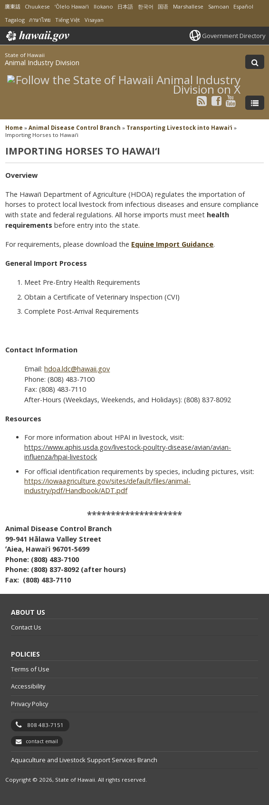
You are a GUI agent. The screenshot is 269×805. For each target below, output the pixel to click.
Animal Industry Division (42, 62)
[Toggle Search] (254, 62)
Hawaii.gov (36, 36)
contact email (42, 741)
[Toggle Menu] (254, 103)
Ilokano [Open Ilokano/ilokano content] (103, 6)
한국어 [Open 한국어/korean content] (146, 6)
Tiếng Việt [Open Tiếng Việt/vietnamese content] (67, 19)
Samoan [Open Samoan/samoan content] (218, 6)
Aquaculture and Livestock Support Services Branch (84, 760)
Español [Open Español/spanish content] (243, 6)
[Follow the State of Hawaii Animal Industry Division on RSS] (202, 100)
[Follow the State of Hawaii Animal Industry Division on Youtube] (231, 100)
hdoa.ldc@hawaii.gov (77, 368)
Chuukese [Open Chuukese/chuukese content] (37, 6)
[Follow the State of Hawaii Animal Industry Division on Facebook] (216, 100)
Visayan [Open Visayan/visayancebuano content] (94, 19)
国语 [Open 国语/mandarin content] (163, 6)
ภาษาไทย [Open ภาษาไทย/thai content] (39, 19)
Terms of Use (30, 669)
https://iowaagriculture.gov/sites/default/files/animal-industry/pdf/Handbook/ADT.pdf (107, 485)
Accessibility (28, 686)
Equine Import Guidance (172, 244)
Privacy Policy (29, 703)
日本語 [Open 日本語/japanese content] (125, 6)
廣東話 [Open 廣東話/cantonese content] (12, 6)
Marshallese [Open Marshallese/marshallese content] (188, 6)
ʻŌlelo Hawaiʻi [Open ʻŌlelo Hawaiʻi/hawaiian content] (72, 6)
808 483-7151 (45, 724)
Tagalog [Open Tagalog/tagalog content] (15, 19)
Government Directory (233, 35)
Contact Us (26, 627)
